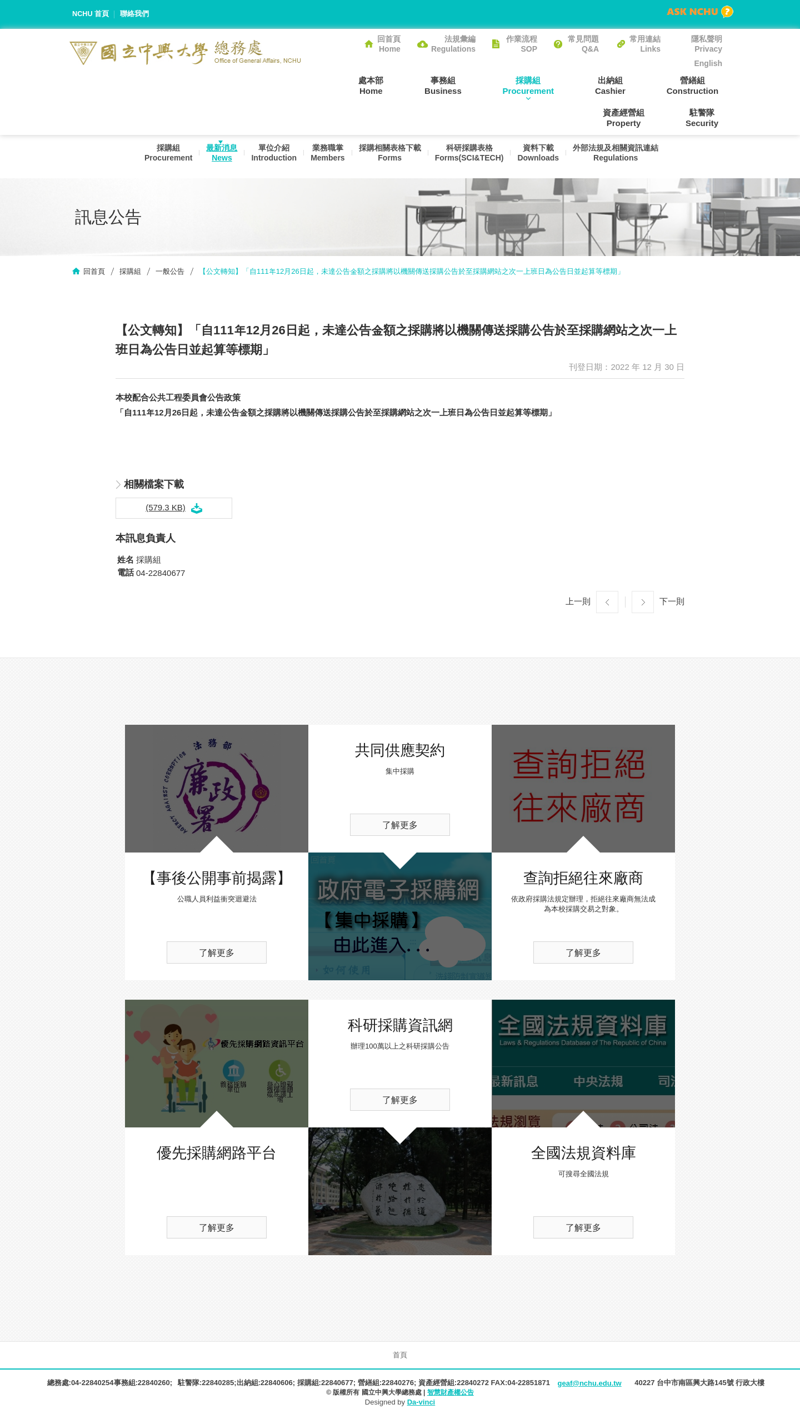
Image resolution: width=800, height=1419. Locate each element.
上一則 (578, 602)
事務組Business (394, 85)
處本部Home (330, 85)
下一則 (671, 602)
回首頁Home (389, 43)
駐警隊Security (705, 118)
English (708, 63)
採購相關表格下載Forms (389, 156)
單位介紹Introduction (270, 156)
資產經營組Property (701, 85)
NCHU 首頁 (90, 14)
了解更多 (216, 954)
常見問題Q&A (583, 43)
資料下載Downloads (541, 156)
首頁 (400, 1356)
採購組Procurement (472, 85)
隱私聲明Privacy (706, 43)
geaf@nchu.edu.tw (589, 1384)
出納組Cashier (547, 85)
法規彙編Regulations (453, 43)
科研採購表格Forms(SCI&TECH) (470, 156)
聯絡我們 (135, 14)
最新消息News (216, 156)
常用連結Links (645, 43)
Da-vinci (421, 1404)
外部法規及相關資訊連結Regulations (620, 156)
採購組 (130, 272)
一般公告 (170, 272)
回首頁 (94, 272)
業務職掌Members (325, 156)
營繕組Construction (621, 85)
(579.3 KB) (166, 508)
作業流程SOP (521, 43)
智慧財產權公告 (450, 1393)
